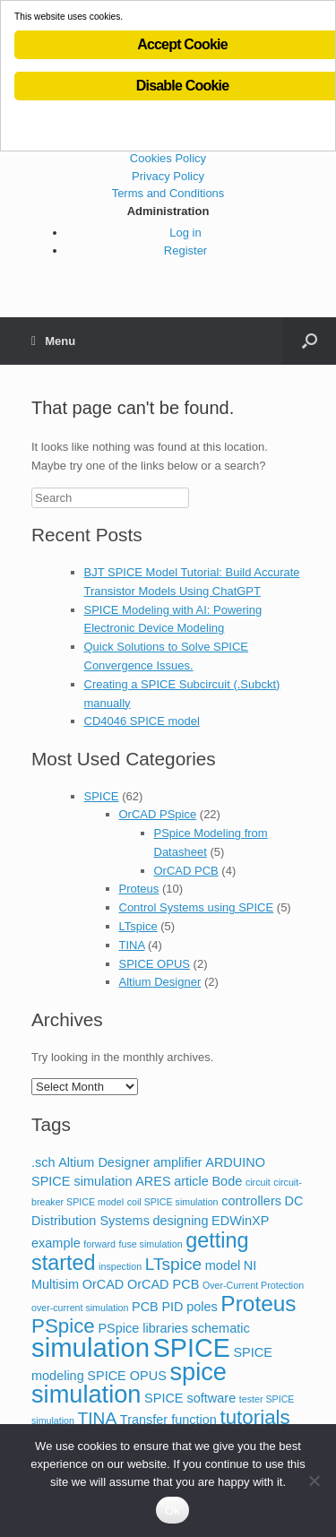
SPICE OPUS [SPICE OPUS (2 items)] (126, 1376)
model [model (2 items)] (222, 1265)
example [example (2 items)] (56, 1243)
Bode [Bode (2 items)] (226, 1181)
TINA (132, 945)
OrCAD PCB (186, 870)
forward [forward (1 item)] (99, 1244)
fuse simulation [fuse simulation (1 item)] (151, 1244)
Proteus (139, 888)
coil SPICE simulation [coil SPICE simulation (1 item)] (173, 1201)
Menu (53, 341)
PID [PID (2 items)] (172, 1307)
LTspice (138, 926)
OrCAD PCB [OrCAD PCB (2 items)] (163, 1284)
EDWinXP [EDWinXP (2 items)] (240, 1220)
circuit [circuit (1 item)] (258, 1182)
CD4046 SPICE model (142, 721)
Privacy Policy (168, 176)
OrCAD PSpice (158, 814)
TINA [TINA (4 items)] (97, 1418)
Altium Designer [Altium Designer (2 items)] (104, 1162)
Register (185, 250)
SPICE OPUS (154, 964)
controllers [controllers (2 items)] (251, 1201)
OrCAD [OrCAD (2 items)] (103, 1284)
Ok (172, 1510)
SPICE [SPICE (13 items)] (191, 1348)
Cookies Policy (168, 158)
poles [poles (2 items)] (202, 1307)
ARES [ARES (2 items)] (152, 1181)
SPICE (101, 796)
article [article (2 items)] (191, 1181)
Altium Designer (160, 982)
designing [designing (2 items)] (181, 1220)
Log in (185, 232)
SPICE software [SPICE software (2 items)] (190, 1398)
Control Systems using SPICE (196, 907)
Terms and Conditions (168, 193)
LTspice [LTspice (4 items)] (173, 1264)
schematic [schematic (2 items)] (221, 1328)
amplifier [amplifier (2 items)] (177, 1162)
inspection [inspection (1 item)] (120, 1266)
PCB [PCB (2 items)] (145, 1307)
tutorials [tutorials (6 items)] (255, 1417)
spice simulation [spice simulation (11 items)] (129, 1383)
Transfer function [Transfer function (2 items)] (168, 1419)
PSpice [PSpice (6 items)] (63, 1326)
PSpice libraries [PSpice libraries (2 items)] (143, 1328)
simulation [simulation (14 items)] (90, 1347)
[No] (314, 1481)
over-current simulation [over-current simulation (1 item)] (79, 1307)
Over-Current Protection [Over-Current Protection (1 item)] (253, 1285)
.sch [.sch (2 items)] (43, 1162)
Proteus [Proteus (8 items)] (258, 1303)
